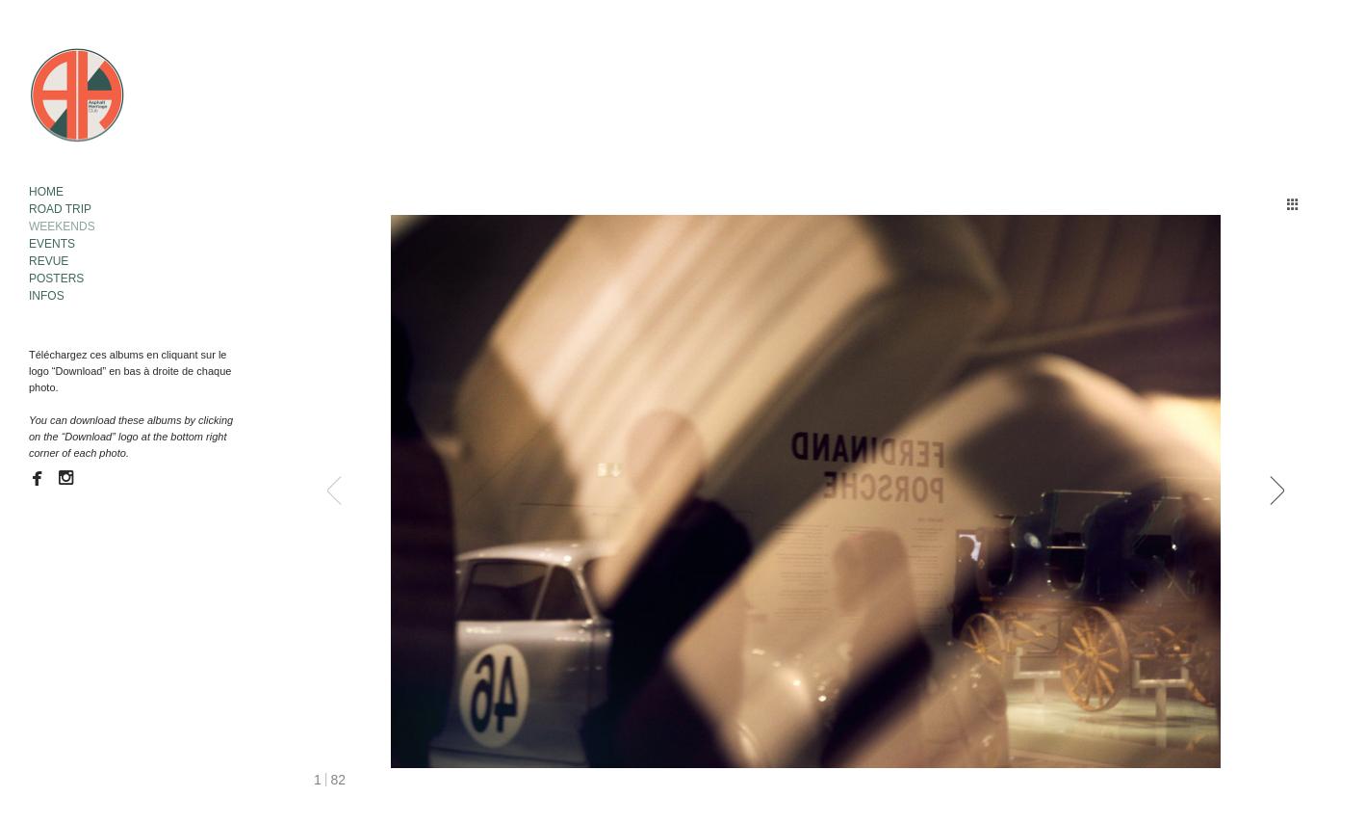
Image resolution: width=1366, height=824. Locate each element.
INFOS (46, 296)
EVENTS (52, 244)
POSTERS (56, 278)
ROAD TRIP (60, 209)
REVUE (48, 261)
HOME (46, 192)
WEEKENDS (62, 226)
